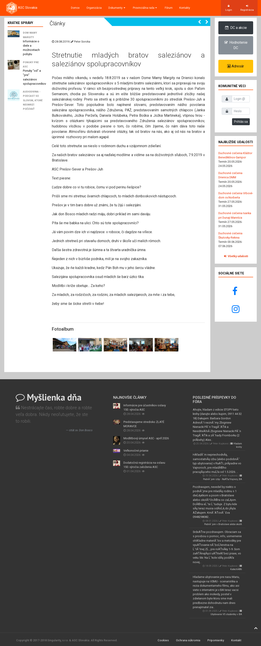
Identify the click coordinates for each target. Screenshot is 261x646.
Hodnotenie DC (236, 45)
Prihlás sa (241, 121)
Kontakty (184, 7)
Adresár (235, 66)
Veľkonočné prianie (135, 450)
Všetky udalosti (236, 256)
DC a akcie (236, 28)
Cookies (163, 640)
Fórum (169, 7)
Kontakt (236, 640)
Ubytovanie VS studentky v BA (226, 613)
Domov (75, 7)
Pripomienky (215, 640)
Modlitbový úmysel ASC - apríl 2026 (146, 438)
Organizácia (94, 7)
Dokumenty (117, 7)
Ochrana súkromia (188, 640)
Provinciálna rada (145, 7)
